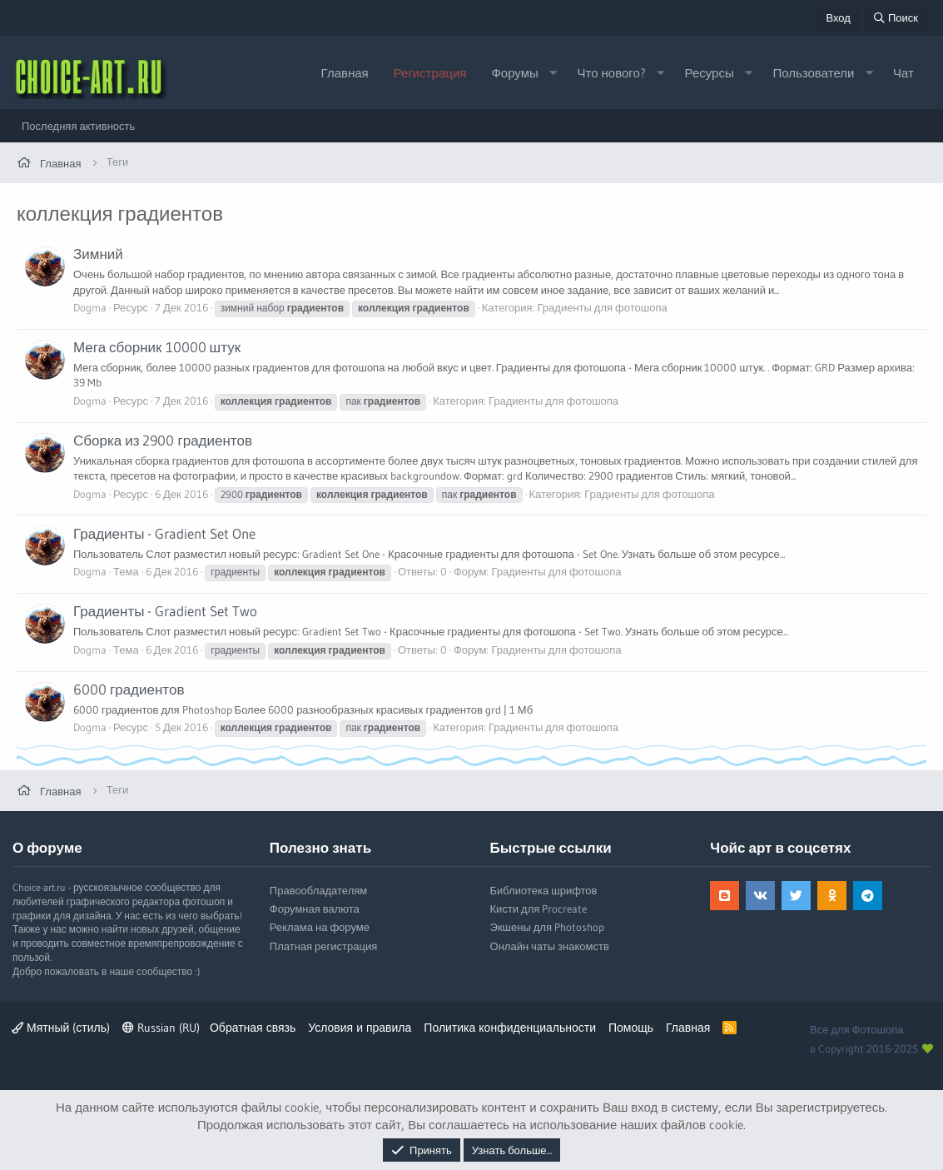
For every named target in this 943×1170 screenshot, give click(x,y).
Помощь (630, 1027)
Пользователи (813, 73)
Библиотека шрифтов (544, 890)
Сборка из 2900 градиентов (162, 440)
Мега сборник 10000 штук (157, 347)
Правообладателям (318, 890)
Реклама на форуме (320, 927)
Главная (345, 73)
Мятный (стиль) (61, 1027)
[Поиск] (895, 17)
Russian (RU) (161, 1027)
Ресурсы (709, 73)
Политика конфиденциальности (510, 1027)
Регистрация (430, 73)
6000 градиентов (128, 689)
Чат (903, 73)
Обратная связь (252, 1027)
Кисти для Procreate (539, 908)
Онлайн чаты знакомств (549, 946)
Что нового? (612, 73)
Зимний (98, 253)
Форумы (514, 73)
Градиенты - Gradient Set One (164, 533)
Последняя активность (78, 125)
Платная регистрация (323, 946)
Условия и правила (359, 1027)
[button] (553, 72)
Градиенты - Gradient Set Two (165, 611)
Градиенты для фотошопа (603, 307)
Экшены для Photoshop (547, 927)
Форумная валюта (315, 908)
